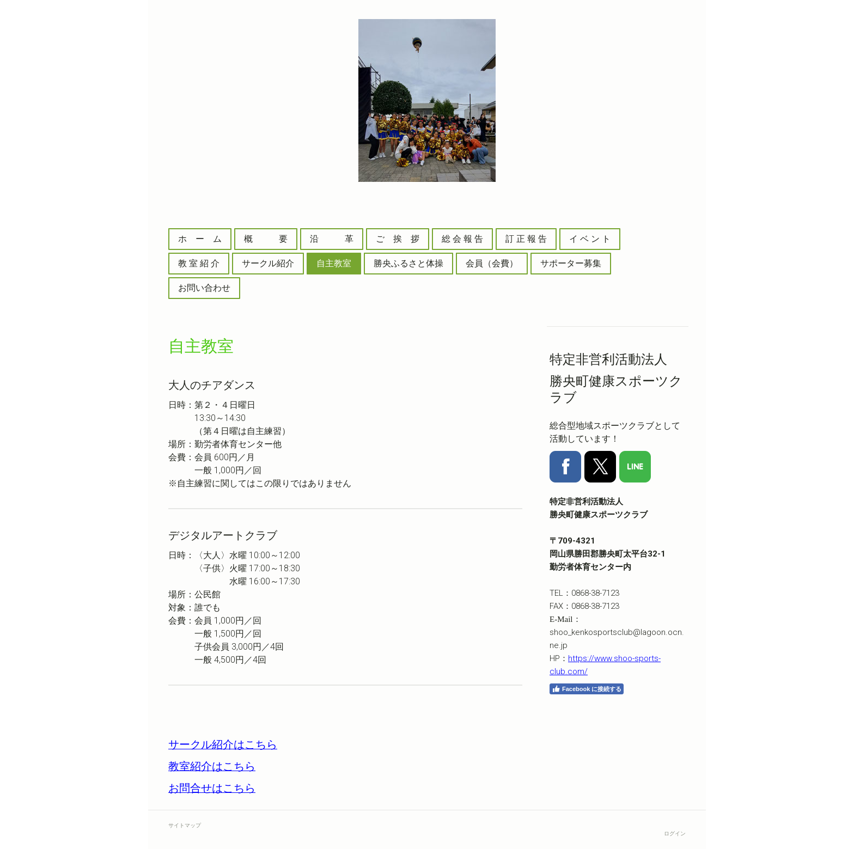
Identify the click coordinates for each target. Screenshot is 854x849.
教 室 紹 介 (198, 263)
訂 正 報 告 (526, 239)
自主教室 (333, 263)
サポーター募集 (570, 263)
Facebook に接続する (586, 689)
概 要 (266, 239)
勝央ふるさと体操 (408, 263)
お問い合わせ (204, 288)
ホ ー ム (200, 239)
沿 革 (331, 239)
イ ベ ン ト (590, 239)
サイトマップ (184, 825)
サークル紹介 (268, 263)
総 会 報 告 (462, 239)
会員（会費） (492, 263)
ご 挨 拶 (397, 239)
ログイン (675, 833)
